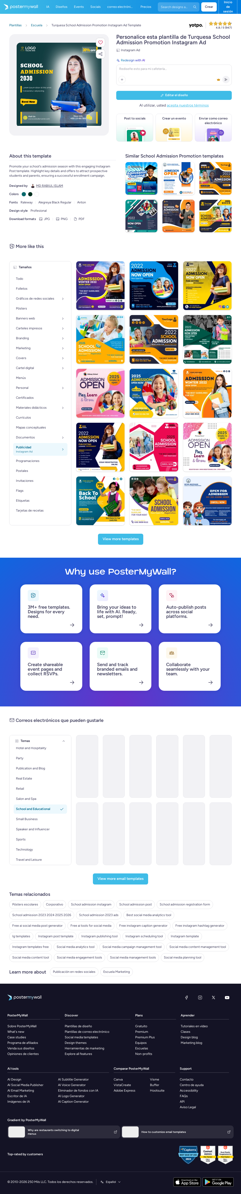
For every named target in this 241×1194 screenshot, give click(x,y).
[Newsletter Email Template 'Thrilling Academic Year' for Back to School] (221, 833)
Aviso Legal (188, 1107)
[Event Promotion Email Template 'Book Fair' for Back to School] (114, 766)
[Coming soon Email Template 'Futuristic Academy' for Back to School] (167, 766)
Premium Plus (145, 1037)
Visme (154, 1079)
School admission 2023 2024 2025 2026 (41, 915)
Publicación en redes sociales (74, 972)
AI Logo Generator (71, 1096)
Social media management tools (133, 957)
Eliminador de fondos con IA (78, 1091)
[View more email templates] (120, 878)
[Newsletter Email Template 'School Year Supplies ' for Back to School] (114, 833)
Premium (141, 1032)
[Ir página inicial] (19, 7)
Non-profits (143, 1054)
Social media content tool (30, 957)
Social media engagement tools (79, 957)
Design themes (76, 1043)
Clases (185, 1032)
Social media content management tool (197, 947)
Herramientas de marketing (84, 1048)
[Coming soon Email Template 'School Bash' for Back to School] (87, 766)
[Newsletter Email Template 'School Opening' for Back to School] (87, 833)
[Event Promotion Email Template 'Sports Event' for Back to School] (140, 766)
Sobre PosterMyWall (22, 1026)
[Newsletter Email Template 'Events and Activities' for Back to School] (140, 833)
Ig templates (21, 936)
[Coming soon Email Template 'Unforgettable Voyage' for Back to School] (221, 766)
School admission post (135, 904)
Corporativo (54, 904)
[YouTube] (227, 997)
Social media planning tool (182, 957)
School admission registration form (185, 904)
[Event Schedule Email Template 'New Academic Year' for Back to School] (194, 833)
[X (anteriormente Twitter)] (213, 997)
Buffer (154, 1085)
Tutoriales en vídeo (194, 1026)
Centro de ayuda (192, 1085)
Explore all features (78, 1054)
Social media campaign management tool (132, 947)
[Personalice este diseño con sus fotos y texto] (59, 85)
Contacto (186, 1079)
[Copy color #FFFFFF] (36, 194)
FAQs (184, 1096)
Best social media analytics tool (148, 915)
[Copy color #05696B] (23, 194)
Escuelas (141, 1048)
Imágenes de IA (18, 1102)
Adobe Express (124, 1091)
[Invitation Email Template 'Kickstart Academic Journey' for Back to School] (167, 833)
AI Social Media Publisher (25, 1085)
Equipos (141, 1043)
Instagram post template (55, 936)
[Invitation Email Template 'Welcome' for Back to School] (194, 766)
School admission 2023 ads (99, 915)
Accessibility (189, 1091)
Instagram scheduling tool (144, 936)
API (182, 1102)
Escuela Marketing (116, 972)
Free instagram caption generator (143, 926)
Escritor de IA (17, 1096)
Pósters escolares (25, 904)
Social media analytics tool (76, 947)
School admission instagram (91, 904)
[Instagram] (200, 997)
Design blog (189, 1037)
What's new (15, 1032)
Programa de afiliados (22, 1043)
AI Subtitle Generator (73, 1079)
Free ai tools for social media (90, 926)
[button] (100, 42)
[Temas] (64, 741)
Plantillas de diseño (78, 1026)
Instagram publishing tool (99, 936)
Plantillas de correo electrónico (87, 1032)
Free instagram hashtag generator (199, 926)
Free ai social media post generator (37, 926)
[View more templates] (120, 539)
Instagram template (185, 936)
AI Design (14, 1079)
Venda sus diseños (20, 1048)
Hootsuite (157, 1091)
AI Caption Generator (73, 1102)
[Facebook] (186, 997)
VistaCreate (122, 1085)
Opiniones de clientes (23, 1054)
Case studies (16, 1037)
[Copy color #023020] (30, 194)
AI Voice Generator (72, 1085)
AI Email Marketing (20, 1091)
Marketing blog (191, 1043)
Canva (118, 1079)
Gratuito (141, 1026)
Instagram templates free (30, 947)
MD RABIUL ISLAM (49, 186)
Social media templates (81, 1037)
